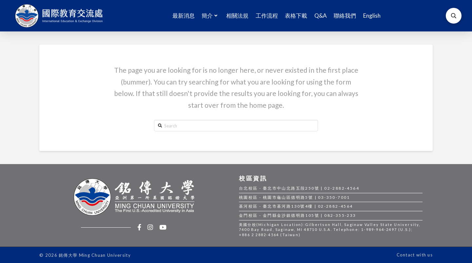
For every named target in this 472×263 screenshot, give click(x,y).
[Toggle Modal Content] (454, 16)
